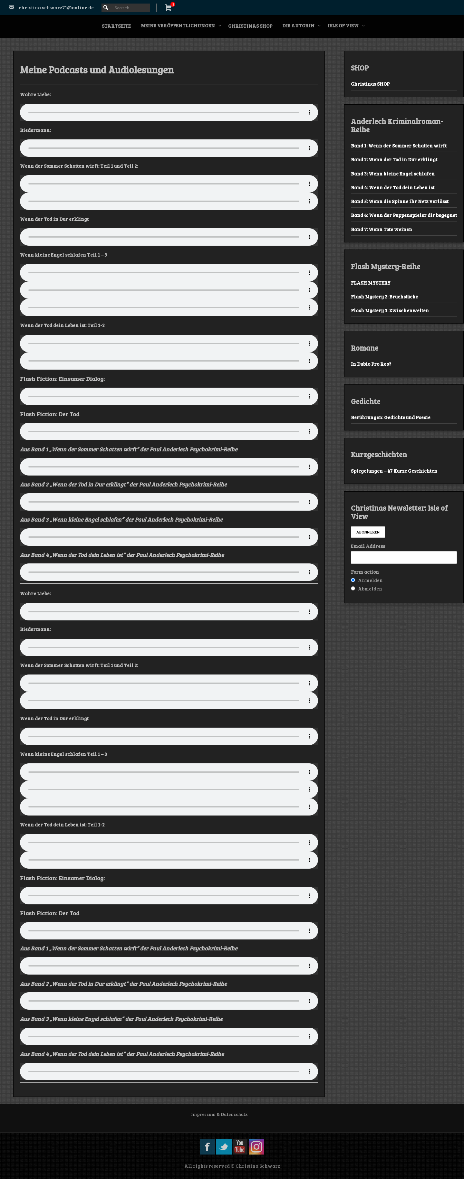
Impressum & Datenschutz (219, 1114)
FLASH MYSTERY (371, 282)
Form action (365, 572)
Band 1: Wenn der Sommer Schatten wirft (399, 145)
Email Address (368, 546)
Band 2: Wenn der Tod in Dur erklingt (394, 159)
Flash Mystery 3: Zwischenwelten (390, 310)
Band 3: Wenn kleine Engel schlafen (393, 173)
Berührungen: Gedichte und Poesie (390, 417)
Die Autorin (298, 25)
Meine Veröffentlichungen (178, 25)
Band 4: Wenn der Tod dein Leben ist (392, 187)
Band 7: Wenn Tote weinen (381, 229)
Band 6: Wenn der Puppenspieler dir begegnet (404, 215)
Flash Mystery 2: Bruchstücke (384, 296)
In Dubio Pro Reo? (371, 364)
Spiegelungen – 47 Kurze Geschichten (394, 470)
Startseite (116, 26)
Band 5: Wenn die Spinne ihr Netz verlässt (400, 201)
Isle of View (343, 25)
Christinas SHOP (250, 26)
